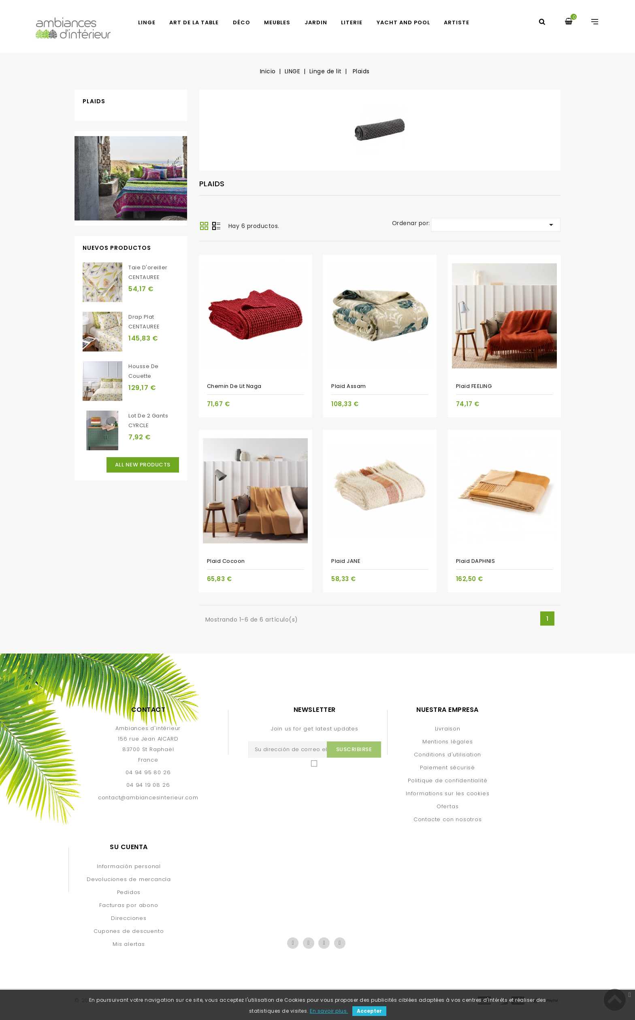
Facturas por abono (128, 905)
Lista (216, 227)
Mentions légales (447, 741)
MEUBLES (277, 22)
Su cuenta (129, 847)
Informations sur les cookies (447, 793)
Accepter (369, 1010)
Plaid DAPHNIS (475, 561)
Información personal (129, 866)
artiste (456, 22)
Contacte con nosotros (447, 819)
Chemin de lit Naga (234, 386)
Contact (148, 709)
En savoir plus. (329, 1010)
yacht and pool (403, 22)
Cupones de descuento (129, 931)
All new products (142, 464)
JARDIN (316, 22)
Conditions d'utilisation (447, 754)
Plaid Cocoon (226, 561)
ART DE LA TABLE (194, 22)
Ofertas (448, 806)
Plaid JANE (345, 561)
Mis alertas (129, 944)
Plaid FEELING (474, 386)
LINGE (147, 22)
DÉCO (241, 22)
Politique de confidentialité (447, 780)
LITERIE (351, 22)
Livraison (447, 729)
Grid (204, 226)
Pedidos (129, 892)
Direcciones (129, 918)
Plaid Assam (348, 386)
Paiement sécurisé (447, 767)
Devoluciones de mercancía (129, 879)
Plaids (94, 101)
